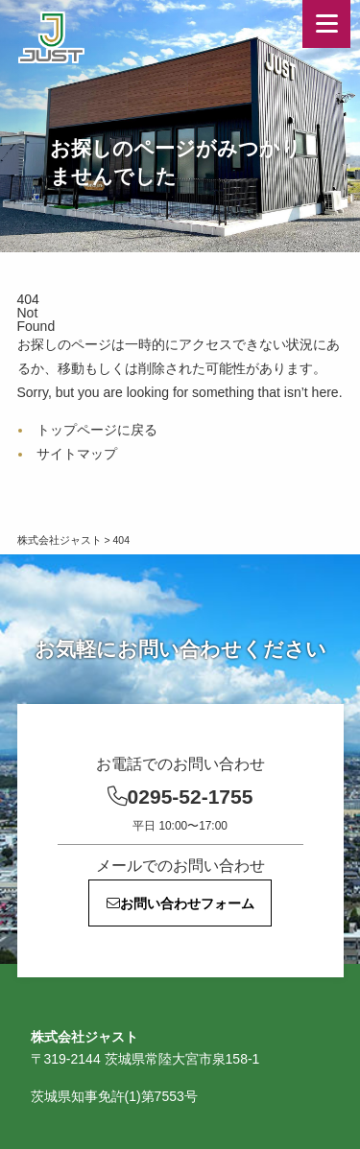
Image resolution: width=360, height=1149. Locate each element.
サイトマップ (76, 453)
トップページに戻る (96, 429)
